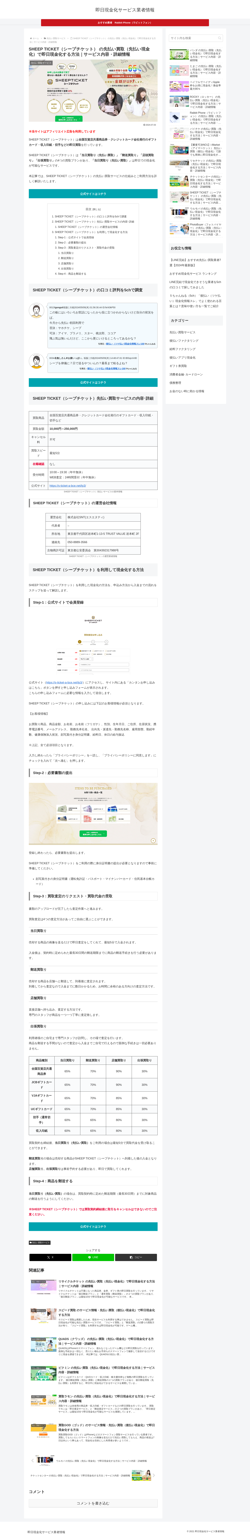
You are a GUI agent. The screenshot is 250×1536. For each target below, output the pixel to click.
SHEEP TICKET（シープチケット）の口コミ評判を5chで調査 (91, 216)
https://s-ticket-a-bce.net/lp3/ (68, 485)
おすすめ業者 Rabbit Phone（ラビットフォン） (125, 22)
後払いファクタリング (184, 340)
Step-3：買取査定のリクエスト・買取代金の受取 (86, 247)
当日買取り (67, 252)
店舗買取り (67, 263)
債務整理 (175, 382)
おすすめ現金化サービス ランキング (193, 273)
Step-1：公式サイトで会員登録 (76, 237)
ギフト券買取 (178, 366)
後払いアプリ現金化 (183, 357)
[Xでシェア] (50, 1257)
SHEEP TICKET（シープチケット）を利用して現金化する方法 (91, 232)
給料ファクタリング (183, 349)
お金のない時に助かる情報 (187, 391)
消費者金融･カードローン (186, 374)
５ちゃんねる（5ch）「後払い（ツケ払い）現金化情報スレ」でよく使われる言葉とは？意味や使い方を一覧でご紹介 (196, 301)
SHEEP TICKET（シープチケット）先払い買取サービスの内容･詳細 (94, 221)
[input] (196, 38)
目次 (88, 209)
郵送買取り (67, 258)
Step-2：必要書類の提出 (72, 242)
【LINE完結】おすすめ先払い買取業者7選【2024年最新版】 (195, 262)
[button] (136, 1257)
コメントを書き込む (93, 1503)
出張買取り (67, 268)
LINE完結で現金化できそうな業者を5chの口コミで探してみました (195, 284)
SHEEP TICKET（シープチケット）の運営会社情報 (88, 226)
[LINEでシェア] (93, 1257)
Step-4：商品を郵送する (72, 273)
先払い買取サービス (40, 1242)
